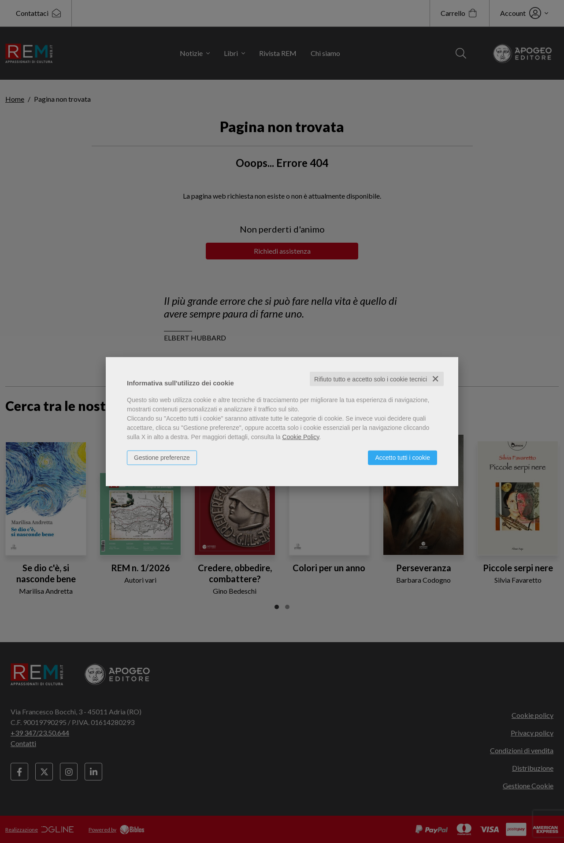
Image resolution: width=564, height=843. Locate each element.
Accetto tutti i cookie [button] (402, 457)
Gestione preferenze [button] (162, 457)
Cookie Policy (300, 436)
